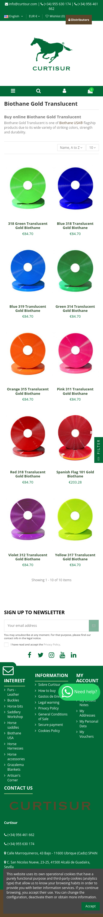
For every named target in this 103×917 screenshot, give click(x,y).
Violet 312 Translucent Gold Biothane (27, 557)
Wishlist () (55, 16)
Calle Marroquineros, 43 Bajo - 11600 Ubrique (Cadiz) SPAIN (52, 853)
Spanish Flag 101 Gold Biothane (75, 474)
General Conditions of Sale (52, 716)
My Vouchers (87, 734)
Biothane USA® (71, 123)
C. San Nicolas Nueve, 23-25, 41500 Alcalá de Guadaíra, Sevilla (47, 864)
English (14, 16)
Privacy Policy (52, 644)
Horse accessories (16, 756)
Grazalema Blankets (15, 767)
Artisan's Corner (13, 777)
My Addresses (87, 713)
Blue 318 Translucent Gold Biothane (75, 225)
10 (92, 147)
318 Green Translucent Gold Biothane (28, 225)
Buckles (13, 700)
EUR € (34, 16)
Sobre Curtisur (49, 685)
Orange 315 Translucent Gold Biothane (28, 391)
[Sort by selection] (71, 147)
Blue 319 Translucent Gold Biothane (28, 308)
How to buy (47, 691)
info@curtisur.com (21, 4)
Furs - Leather (13, 692)
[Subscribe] (94, 625)
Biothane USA (14, 735)
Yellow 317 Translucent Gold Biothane (75, 557)
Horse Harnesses (15, 746)
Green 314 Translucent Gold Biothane (75, 308)
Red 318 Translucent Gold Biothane (28, 474)
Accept (91, 906)
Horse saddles (13, 725)
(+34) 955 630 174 (56, 4)
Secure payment (50, 725)
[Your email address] (46, 625)
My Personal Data (89, 723)
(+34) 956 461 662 (20, 834)
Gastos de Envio (50, 696)
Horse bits (15, 706)
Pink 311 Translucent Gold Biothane (75, 391)
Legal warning (48, 702)
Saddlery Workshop (15, 714)
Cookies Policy (49, 731)
